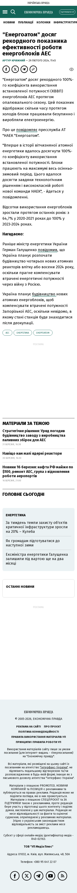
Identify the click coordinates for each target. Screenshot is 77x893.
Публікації (25, 22)
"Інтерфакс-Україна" (54, 767)
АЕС (7, 332)
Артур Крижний (14, 60)
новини (9, 22)
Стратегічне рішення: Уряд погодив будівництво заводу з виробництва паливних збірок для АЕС (33, 435)
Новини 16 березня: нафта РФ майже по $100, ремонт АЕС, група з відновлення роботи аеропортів (37, 471)
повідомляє (26, 129)
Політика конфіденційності (38, 731)
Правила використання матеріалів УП (38, 736)
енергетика (23, 332)
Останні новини (20, 587)
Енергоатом (42, 332)
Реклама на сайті (28, 726)
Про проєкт (52, 726)
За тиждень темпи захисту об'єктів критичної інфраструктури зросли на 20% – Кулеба (37, 527)
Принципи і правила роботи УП (38, 742)
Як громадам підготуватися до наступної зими (33, 543)
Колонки (43, 22)
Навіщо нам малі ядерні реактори (32, 453)
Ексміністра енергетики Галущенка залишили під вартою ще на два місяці (37, 559)
